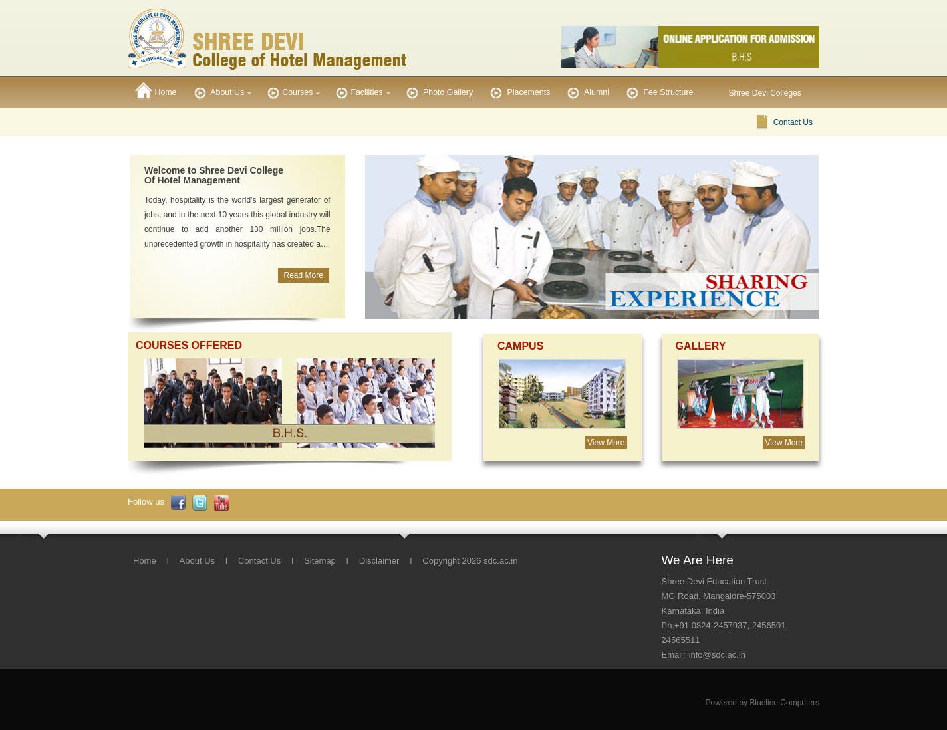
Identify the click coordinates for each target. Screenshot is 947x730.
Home (156, 91)
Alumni (587, 91)
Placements (518, 91)
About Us (218, 91)
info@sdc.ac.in (717, 655)
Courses (289, 91)
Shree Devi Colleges (764, 93)
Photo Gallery (438, 91)
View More (605, 442)
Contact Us (793, 122)
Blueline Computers (784, 702)
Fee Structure (659, 91)
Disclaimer (379, 561)
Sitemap (320, 561)
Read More (303, 275)
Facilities (357, 91)
